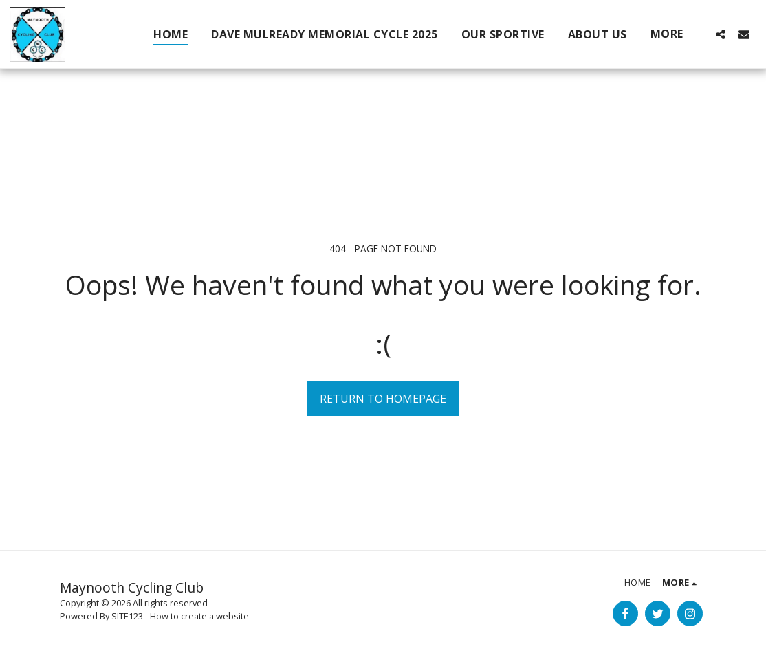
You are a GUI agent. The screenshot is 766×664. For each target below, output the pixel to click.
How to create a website (199, 616)
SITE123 (127, 616)
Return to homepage (383, 398)
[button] (721, 34)
